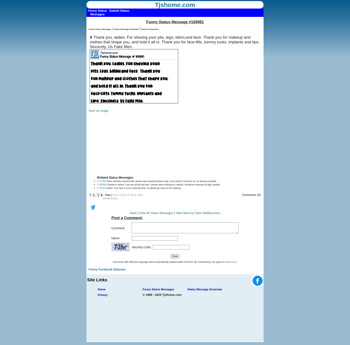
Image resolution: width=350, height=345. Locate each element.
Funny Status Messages (100, 29)
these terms (231, 264)
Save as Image (98, 110)
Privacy (103, 296)
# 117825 (101, 181)
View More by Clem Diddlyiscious (198, 213)
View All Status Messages (156, 213)
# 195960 (101, 184)
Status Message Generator (126, 29)
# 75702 (101, 188)
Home (101, 291)
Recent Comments (150, 29)
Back (133, 213)
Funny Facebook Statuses (107, 271)
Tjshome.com (175, 4)
